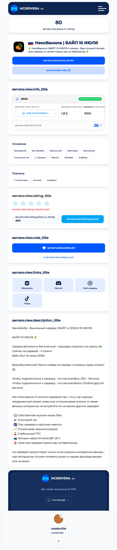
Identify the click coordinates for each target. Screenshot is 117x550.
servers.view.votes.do (58, 248)
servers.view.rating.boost (83, 219)
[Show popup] (58, 500)
